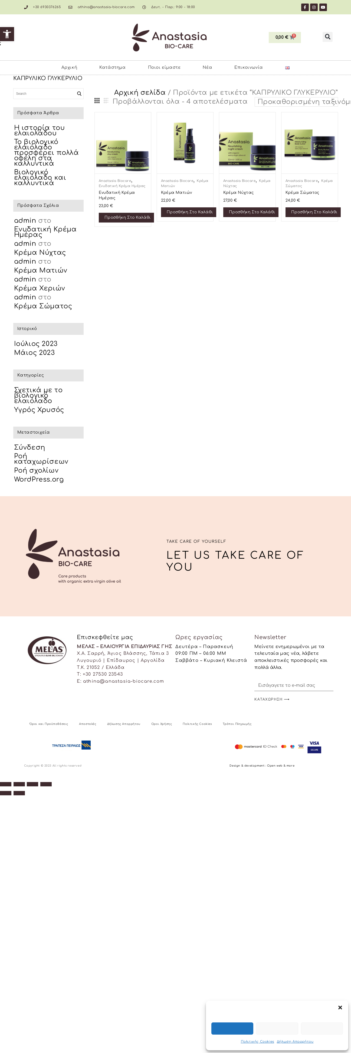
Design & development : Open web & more (261, 765)
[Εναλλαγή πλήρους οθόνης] (19, 784)
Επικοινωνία (248, 67)
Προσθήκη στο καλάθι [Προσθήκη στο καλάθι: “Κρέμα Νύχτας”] (252, 212)
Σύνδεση (29, 447)
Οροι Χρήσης (161, 723)
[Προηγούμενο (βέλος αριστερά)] (5, 793)
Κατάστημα (112, 67)
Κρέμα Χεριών (39, 288)
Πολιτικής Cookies (257, 1042)
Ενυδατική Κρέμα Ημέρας (122, 186)
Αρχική (69, 67)
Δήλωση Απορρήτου (295, 1042)
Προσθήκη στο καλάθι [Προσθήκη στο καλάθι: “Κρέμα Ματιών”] (190, 212)
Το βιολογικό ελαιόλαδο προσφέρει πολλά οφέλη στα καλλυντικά (46, 152)
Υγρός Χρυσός (39, 410)
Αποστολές (87, 723)
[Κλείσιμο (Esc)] (46, 784)
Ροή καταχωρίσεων (41, 459)
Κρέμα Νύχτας (40, 252)
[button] (7, 34)
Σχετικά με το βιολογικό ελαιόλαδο (38, 396)
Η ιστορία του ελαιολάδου (39, 130)
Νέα (207, 67)
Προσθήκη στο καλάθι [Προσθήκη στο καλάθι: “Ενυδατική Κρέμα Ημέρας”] (127, 217)
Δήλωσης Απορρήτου (123, 723)
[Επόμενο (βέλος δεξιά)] (19, 793)
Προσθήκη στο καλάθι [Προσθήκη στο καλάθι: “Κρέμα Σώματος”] (314, 212)
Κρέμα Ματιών (40, 270)
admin (25, 221)
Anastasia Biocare (115, 181)
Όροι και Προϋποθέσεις (48, 723)
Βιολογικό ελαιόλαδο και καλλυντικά (40, 178)
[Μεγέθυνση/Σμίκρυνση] (5, 784)
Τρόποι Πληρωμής (237, 723)
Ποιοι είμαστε (164, 67)
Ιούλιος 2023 (36, 344)
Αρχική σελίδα (140, 92)
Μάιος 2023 (34, 353)
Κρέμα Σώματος (43, 306)
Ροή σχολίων (36, 470)
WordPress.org (39, 479)
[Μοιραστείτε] (32, 784)
